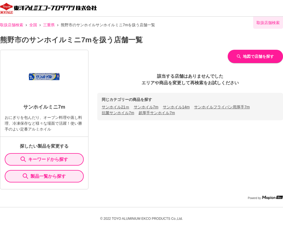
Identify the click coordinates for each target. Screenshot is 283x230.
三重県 (49, 25)
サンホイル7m (146, 107)
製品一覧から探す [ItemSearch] (44, 176)
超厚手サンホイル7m (156, 113)
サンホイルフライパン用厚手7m (222, 107)
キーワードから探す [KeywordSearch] (44, 159)
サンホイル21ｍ (115, 107)
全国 (33, 25)
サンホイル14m (176, 107)
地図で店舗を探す (255, 56)
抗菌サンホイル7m (118, 113)
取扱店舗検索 (11, 25)
